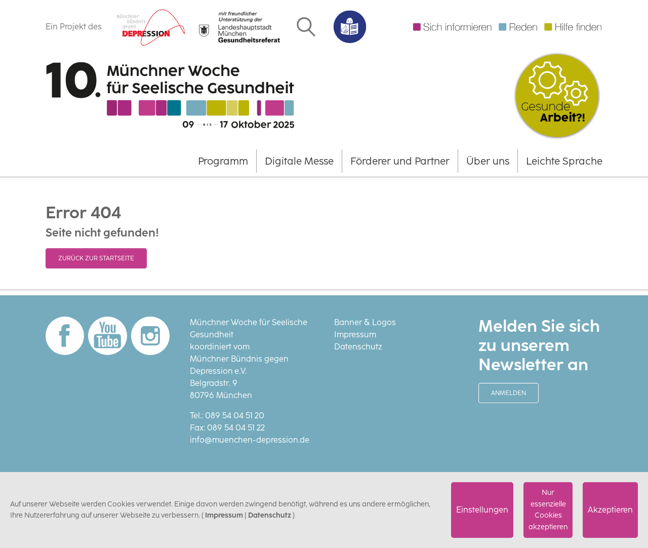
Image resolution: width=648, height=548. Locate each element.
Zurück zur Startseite (96, 258)
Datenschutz (358, 346)
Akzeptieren (610, 510)
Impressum (355, 334)
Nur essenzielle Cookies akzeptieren (548, 509)
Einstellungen (482, 510)
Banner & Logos (365, 322)
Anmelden (508, 393)
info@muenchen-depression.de (249, 440)
